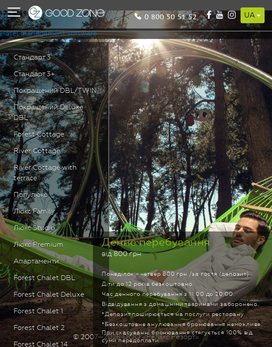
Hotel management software (48, 33)
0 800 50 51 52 (171, 16)
